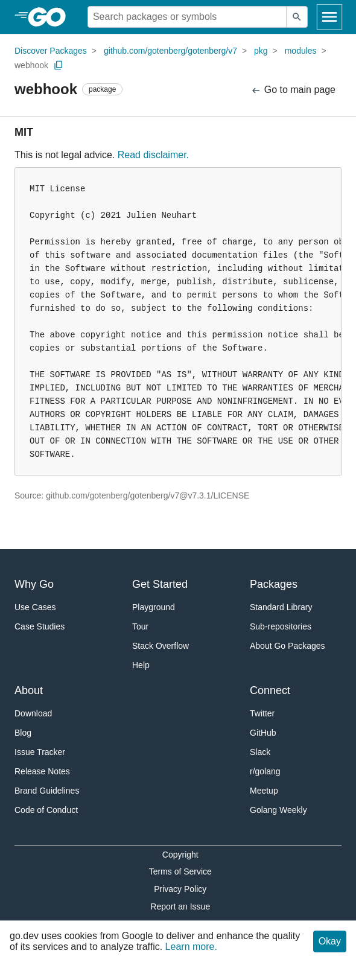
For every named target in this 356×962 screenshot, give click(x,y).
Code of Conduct (46, 810)
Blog (22, 732)
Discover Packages (50, 51)
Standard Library (281, 607)
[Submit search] (297, 17)
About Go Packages (287, 646)
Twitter (262, 713)
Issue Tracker (39, 752)
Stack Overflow (160, 646)
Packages (273, 584)
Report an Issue (180, 906)
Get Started (160, 584)
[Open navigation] (329, 17)
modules (301, 51)
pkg (261, 51)
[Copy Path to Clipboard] (58, 65)
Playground (153, 607)
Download (33, 713)
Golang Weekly (278, 810)
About (28, 690)
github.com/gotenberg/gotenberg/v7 (170, 51)
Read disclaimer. (153, 155)
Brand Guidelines (46, 790)
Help (141, 665)
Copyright (180, 854)
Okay (330, 941)
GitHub (263, 732)
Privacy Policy (180, 889)
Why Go (34, 584)
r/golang (265, 771)
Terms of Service (180, 871)
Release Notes (42, 771)
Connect (270, 690)
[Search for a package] (187, 17)
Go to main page (292, 90)
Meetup (264, 790)
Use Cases (35, 607)
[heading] (50, 17)
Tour (140, 626)
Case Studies (39, 626)
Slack (260, 752)
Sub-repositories (280, 626)
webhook (31, 65)
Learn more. (191, 946)
